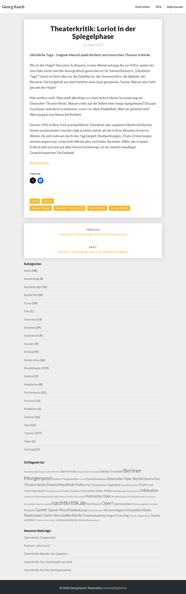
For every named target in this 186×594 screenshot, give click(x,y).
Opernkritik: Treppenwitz (40, 537)
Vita (158, 6)
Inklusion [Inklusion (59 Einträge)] (149, 490)
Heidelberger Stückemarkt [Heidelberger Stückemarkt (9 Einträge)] (126, 491)
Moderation (31, 360)
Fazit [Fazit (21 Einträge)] (142, 485)
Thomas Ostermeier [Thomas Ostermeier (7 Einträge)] (45, 520)
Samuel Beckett (119, 208)
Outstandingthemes (115, 588)
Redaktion (30, 408)
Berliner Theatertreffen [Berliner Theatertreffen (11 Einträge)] (65, 479)
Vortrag (29, 449)
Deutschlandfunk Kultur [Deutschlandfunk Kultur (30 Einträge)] (66, 484)
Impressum (175, 6)
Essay (27, 303)
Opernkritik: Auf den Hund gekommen (47, 570)
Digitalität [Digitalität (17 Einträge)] (114, 485)
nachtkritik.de (97, 208)
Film (26, 311)
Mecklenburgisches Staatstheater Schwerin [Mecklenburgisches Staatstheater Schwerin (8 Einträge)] (134, 496)
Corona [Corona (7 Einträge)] (82, 479)
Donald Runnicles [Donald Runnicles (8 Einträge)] (130, 485)
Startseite (142, 6)
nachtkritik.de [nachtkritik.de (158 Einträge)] (68, 502)
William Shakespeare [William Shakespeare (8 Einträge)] (89, 520)
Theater (48, 201)
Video (27, 441)
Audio (27, 270)
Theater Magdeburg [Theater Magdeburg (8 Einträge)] (139, 515)
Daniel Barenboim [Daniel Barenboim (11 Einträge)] (96, 479)
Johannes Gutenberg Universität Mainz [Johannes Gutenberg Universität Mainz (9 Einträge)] (44, 496)
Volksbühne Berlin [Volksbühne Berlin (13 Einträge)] (67, 520)
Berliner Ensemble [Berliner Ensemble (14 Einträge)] (111, 471)
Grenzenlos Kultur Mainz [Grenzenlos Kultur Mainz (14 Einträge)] (96, 490)
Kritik (35, 201)
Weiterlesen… (40, 163)
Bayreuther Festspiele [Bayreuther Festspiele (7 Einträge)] (89, 471)
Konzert (29, 343)
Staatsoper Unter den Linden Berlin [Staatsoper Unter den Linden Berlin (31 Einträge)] (53, 515)
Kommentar (31, 335)
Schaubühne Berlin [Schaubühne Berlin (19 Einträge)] (138, 510)
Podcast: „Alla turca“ (37, 545)
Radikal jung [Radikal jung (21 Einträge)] (78, 510)
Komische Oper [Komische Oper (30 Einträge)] (98, 496)
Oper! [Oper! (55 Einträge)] (107, 503)
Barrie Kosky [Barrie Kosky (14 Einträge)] (69, 471)
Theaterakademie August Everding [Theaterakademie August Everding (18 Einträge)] (106, 515)
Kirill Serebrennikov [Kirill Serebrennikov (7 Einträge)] (75, 496)
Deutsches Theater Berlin (69, 208)
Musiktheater (32, 368)
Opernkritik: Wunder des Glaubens (46, 553)
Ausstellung (31, 278)
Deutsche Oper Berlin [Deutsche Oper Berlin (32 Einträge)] (125, 478)
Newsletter (31, 384)
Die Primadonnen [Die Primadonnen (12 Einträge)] (96, 485)
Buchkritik (30, 295)
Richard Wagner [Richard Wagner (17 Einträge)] (114, 510)
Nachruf (29, 376)
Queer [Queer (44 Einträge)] (41, 509)
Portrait (29, 400)
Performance (32, 392)
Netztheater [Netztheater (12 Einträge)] (94, 503)
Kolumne (29, 327)
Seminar (29, 417)
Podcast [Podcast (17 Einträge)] (29, 510)
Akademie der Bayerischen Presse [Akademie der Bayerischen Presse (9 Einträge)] (42, 471)
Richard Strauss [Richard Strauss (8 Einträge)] (95, 510)
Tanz (27, 425)
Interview (30, 319)
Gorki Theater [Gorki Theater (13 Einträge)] (71, 490)
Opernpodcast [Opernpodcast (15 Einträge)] (123, 503)
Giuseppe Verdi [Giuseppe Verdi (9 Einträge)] (54, 491)
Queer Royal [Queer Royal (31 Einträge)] (58, 510)
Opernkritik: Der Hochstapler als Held (48, 562)
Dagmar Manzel (41, 208)
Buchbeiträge (32, 287)
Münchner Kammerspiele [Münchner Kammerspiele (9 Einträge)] (37, 504)
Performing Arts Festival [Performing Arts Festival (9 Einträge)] (145, 504)
